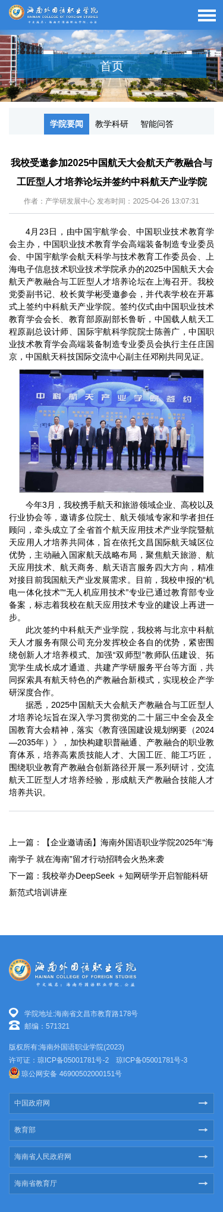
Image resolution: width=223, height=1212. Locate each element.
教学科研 (111, 124)
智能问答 (157, 124)
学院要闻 (66, 124)
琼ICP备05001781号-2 (73, 1060)
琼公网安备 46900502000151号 (71, 1074)
